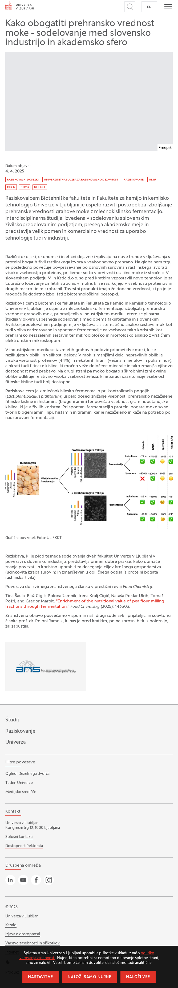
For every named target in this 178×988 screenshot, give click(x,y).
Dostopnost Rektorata (24, 846)
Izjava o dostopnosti (22, 934)
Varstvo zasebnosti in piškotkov (32, 943)
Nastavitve (40, 977)
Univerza (15, 742)
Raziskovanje (20, 731)
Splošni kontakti (19, 837)
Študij (12, 720)
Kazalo (11, 925)
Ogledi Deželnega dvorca (27, 774)
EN (149, 7)
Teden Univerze (19, 783)
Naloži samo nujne (89, 977)
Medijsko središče (20, 792)
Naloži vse (138, 977)
